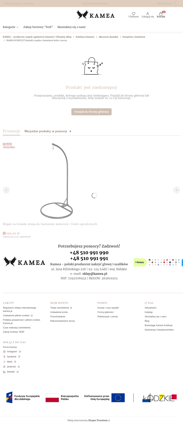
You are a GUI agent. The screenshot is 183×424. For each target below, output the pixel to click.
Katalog (148, 312)
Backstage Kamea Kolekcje (158, 325)
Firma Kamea (10, 347)
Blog (147, 321)
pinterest (11, 366)
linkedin (11, 371)
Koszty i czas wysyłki (108, 307)
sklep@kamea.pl (94, 274)
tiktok (9, 361)
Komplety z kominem (134, 37)
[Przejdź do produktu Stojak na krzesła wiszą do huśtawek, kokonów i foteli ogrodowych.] (55, 181)
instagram (12, 351)
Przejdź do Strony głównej (91, 111)
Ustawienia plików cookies (16, 315)
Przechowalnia (57, 316)
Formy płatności (106, 312)
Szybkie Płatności (95, 3)
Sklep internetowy (87, 420)
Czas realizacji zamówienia (16, 327)
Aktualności (150, 307)
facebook (11, 356)
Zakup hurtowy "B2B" (14, 331)
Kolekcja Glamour (85, 37)
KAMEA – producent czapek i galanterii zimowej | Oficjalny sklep (37, 37)
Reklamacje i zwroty (19, 3)
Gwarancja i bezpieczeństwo (159, 329)
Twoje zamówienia (60, 307)
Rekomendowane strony (62, 321)
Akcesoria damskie (108, 37)
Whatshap (164, 3)
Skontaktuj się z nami (155, 316)
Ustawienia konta (59, 312)
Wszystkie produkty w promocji (48, 131)
